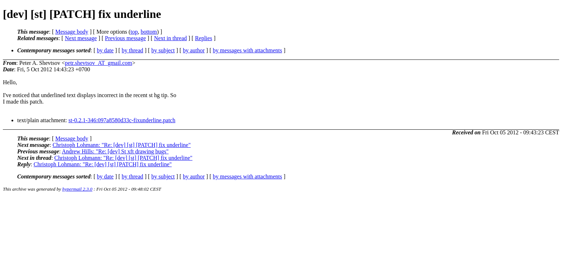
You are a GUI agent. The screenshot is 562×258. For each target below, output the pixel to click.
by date (105, 50)
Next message (81, 38)
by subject (163, 50)
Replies (203, 38)
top (134, 32)
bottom (148, 32)
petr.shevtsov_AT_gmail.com (98, 63)
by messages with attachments (247, 50)
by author (194, 50)
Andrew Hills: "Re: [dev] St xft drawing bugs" (115, 151)
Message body (71, 32)
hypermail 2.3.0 (77, 189)
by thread (132, 50)
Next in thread (170, 38)
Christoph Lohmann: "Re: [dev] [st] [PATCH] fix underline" (122, 145)
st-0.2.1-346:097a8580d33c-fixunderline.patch (121, 120)
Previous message (125, 38)
